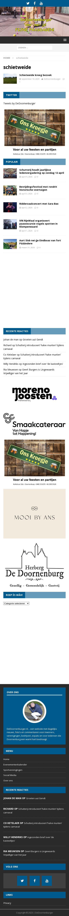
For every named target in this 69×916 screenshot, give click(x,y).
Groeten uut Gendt (33, 339)
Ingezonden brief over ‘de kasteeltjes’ (43, 363)
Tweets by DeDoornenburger (19, 103)
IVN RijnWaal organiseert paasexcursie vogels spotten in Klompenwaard (38, 223)
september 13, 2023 (30, 79)
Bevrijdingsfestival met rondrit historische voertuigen (38, 188)
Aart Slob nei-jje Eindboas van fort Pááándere (40, 242)
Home (6, 759)
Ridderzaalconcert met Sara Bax (38, 203)
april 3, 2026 (27, 193)
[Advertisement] (34, 290)
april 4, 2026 (27, 176)
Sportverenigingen (12, 769)
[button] (64, 39)
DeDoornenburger (52, 79)
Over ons (8, 780)
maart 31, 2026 (28, 247)
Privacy (7, 903)
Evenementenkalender (15, 764)
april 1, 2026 (27, 230)
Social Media (9, 775)
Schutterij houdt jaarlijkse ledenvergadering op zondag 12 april (41, 171)
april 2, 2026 (27, 207)
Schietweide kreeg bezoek (35, 75)
